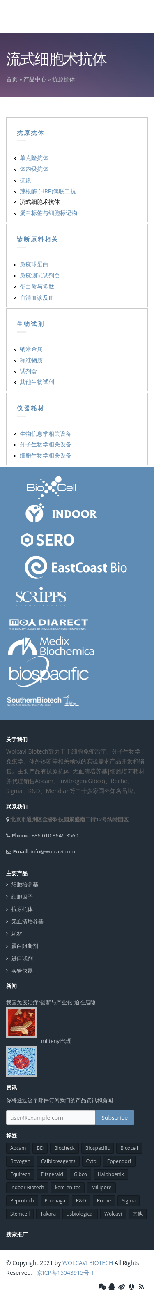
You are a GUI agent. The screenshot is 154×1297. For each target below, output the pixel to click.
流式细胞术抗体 (40, 202)
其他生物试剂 (37, 382)
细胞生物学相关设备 (45, 455)
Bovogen (20, 1161)
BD (40, 1147)
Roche (104, 1200)
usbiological (80, 1213)
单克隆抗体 (34, 158)
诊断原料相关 (38, 239)
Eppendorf (119, 1161)
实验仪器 (22, 971)
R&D (81, 1200)
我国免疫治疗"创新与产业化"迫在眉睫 (51, 1002)
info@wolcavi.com (52, 851)
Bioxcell (129, 1147)
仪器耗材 (31, 408)
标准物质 (31, 360)
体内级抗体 (34, 169)
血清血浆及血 (37, 297)
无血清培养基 (27, 921)
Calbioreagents (58, 1161)
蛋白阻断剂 (24, 946)
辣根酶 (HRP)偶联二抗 (48, 191)
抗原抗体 (63, 79)
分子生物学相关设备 (45, 444)
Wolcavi (113, 1213)
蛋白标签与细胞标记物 (48, 213)
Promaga (55, 1200)
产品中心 (34, 79)
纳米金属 (31, 349)
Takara (48, 1213)
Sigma (129, 1200)
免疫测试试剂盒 (40, 275)
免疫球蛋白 (34, 264)
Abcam (18, 1147)
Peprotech (22, 1200)
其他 (138, 1213)
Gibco (80, 1174)
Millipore (101, 1187)
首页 (12, 79)
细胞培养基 (24, 884)
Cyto (91, 1161)
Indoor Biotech (27, 1187)
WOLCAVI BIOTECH (87, 1263)
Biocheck (64, 1147)
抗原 (25, 180)
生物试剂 (31, 324)
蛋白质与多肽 (37, 286)
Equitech (20, 1174)
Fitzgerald (52, 1174)
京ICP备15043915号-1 (64, 1272)
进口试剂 (22, 958)
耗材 (16, 934)
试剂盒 (28, 371)
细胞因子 (22, 897)
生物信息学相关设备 (45, 433)
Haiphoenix (111, 1174)
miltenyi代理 (56, 1041)
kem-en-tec (68, 1187)
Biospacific (97, 1147)
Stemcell (20, 1213)
